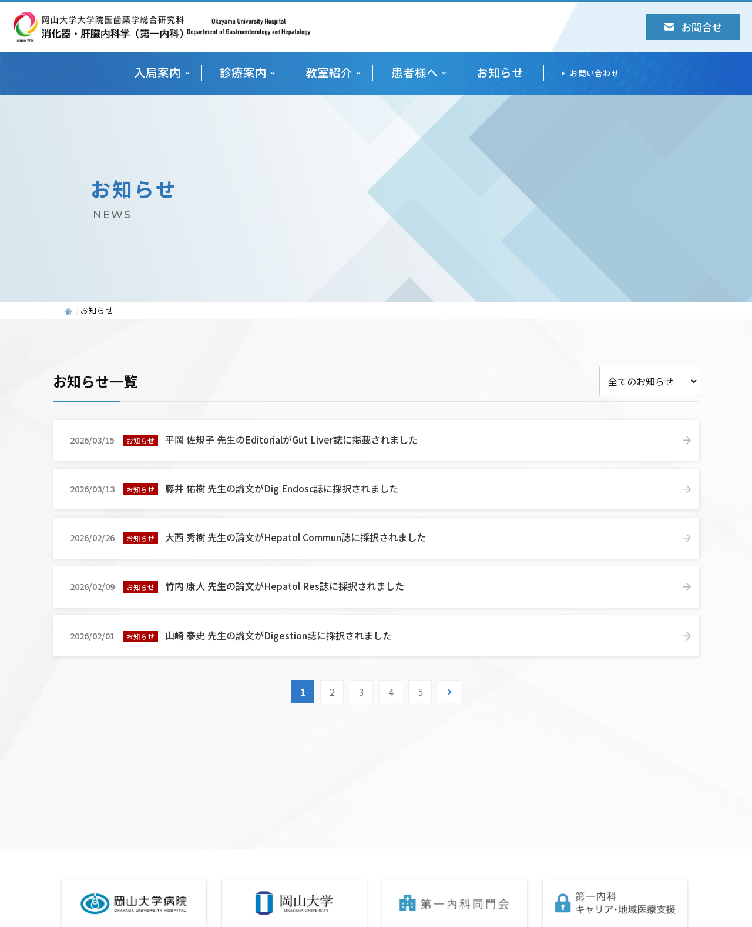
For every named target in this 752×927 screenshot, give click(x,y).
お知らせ (499, 73)
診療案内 (243, 73)
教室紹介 (329, 73)
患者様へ (414, 73)
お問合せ (693, 26)
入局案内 (157, 73)
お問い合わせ (594, 73)
